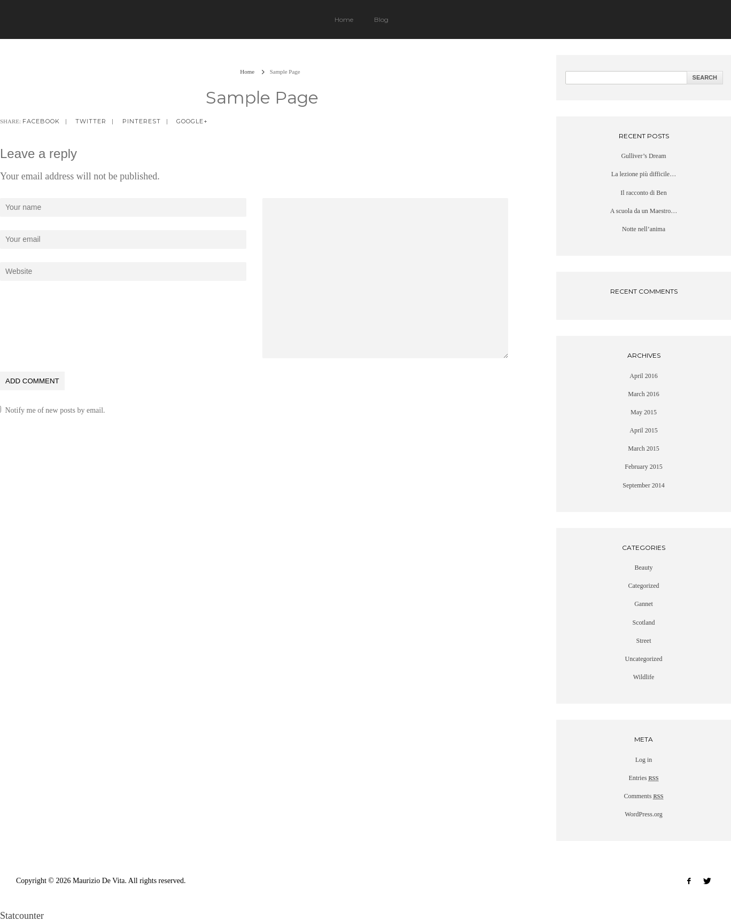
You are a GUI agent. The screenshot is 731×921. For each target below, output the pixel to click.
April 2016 (643, 376)
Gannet (643, 604)
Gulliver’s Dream (643, 156)
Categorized (643, 585)
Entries (643, 778)
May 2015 (644, 412)
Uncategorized (644, 659)
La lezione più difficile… (643, 174)
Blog (381, 19)
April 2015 (643, 430)
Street (643, 640)
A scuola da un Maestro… (643, 211)
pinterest (141, 121)
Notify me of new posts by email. (55, 410)
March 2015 (643, 448)
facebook (41, 121)
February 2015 (643, 466)
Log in (643, 759)
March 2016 (643, 394)
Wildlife (644, 677)
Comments (643, 796)
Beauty (644, 567)
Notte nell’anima (643, 229)
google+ (192, 121)
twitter (90, 121)
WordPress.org (643, 814)
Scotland (644, 622)
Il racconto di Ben (643, 192)
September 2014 (643, 485)
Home (344, 19)
